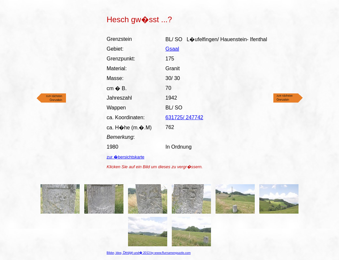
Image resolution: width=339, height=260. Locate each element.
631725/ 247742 (184, 117)
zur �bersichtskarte (126, 156)
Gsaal (172, 49)
